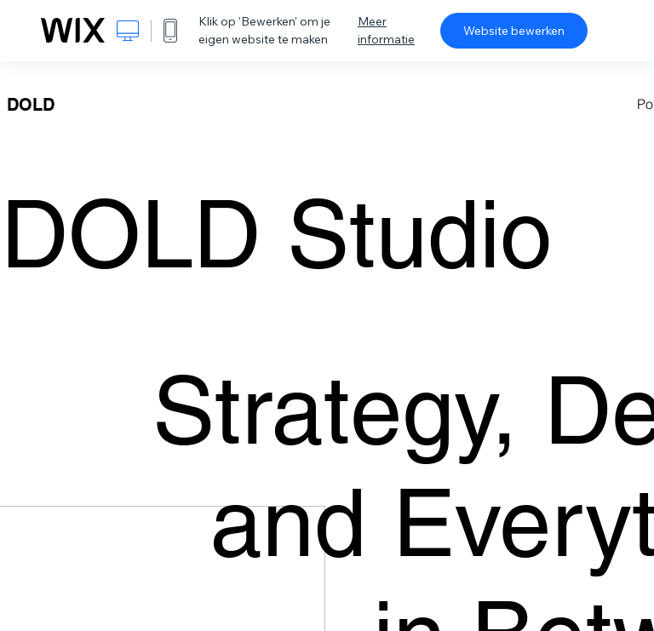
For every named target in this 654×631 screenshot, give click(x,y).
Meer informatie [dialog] (386, 30)
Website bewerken (514, 30)
